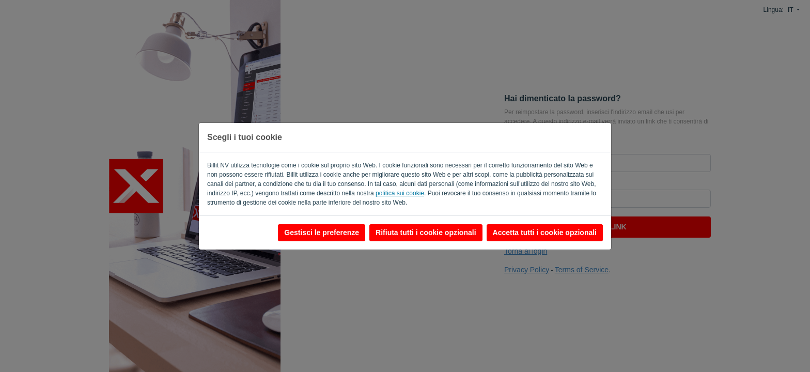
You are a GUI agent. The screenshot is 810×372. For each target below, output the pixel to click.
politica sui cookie (400, 193)
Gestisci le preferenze (321, 232)
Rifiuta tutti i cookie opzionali (426, 232)
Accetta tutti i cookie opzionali (545, 232)
